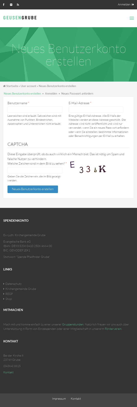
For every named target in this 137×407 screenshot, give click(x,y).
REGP (9, 294)
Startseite (12, 86)
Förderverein (113, 328)
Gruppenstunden (73, 324)
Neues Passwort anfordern (77, 93)
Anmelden (124, 4)
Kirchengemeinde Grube (20, 289)
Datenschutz (13, 283)
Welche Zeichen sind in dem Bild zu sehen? (37, 163)
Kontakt (8, 372)
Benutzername (18, 103)
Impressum (59, 398)
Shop (8, 299)
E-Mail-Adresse (80, 103)
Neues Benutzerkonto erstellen (22, 93)
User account (28, 86)
